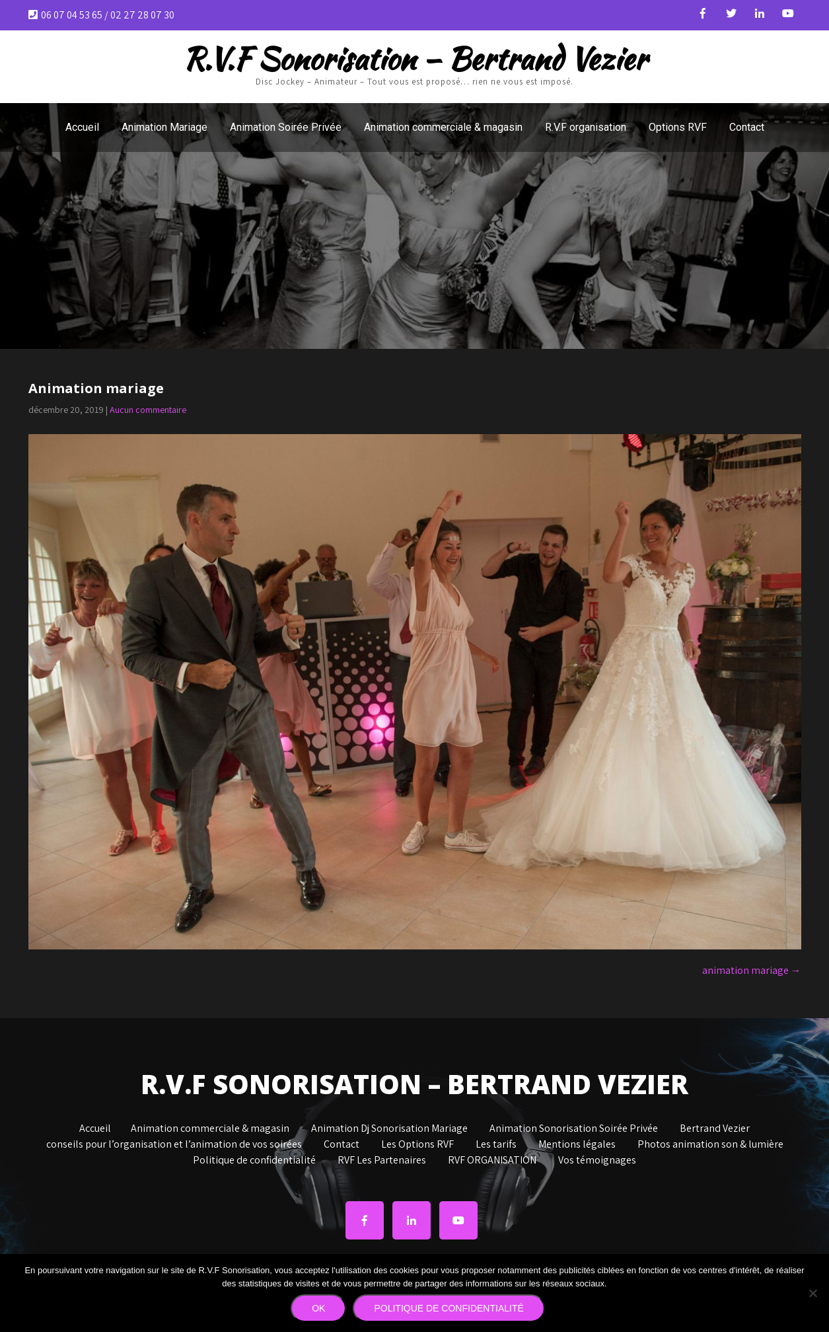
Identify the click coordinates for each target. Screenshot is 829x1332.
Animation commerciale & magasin (443, 127)
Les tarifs (496, 1145)
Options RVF (678, 127)
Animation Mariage (164, 127)
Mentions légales (577, 1145)
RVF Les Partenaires (382, 1161)
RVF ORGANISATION (492, 1161)
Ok (318, 1308)
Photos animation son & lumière (710, 1145)
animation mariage (751, 970)
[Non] (812, 1293)
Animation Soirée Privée (286, 127)
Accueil (82, 127)
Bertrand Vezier (715, 1129)
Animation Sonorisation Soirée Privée (573, 1129)
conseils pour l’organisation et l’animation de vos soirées (174, 1145)
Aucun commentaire (148, 410)
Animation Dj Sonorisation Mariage (389, 1129)
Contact (746, 127)
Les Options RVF (417, 1145)
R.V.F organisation (585, 127)
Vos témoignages (597, 1161)
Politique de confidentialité (254, 1161)
